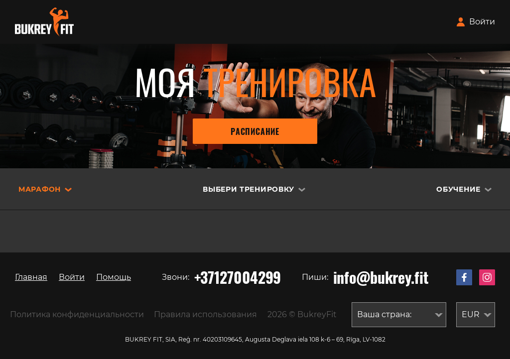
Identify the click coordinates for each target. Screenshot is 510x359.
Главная (31, 277)
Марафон (39, 189)
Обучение (458, 189)
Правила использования (205, 314)
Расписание (255, 131)
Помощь (113, 277)
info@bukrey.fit (381, 277)
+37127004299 (237, 277)
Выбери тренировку (248, 189)
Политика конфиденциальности (77, 314)
